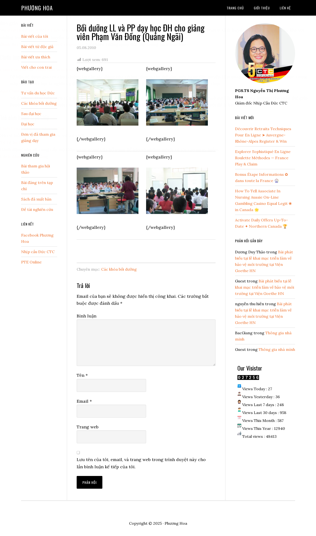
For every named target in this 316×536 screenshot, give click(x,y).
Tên (82, 375)
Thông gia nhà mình (277, 349)
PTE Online (31, 262)
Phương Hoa (37, 7)
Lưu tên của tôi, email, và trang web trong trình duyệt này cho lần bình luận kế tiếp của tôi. (141, 463)
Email (84, 401)
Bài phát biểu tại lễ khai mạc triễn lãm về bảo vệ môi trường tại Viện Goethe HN (264, 287)
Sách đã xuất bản (36, 199)
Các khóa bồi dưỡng (119, 269)
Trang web (88, 427)
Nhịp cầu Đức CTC (38, 251)
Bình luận (86, 316)
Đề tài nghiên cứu (37, 209)
